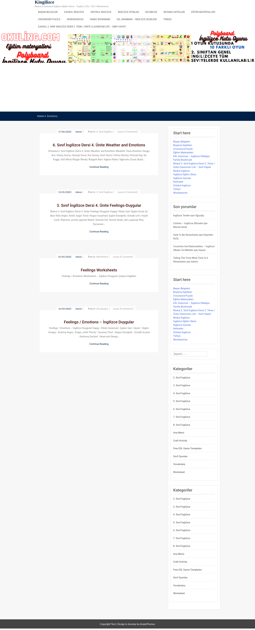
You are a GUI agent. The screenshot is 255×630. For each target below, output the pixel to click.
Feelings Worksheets (99, 270)
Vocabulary (102, 308)
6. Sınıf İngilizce (104, 131)
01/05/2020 (64, 256)
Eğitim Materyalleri (203, 12)
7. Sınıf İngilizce (181, 416)
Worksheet (102, 256)
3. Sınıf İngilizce (104, 192)
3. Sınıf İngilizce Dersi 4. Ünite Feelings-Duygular (99, 205)
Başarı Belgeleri (48, 12)
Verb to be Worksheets (185, 234)
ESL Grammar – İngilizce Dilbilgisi (137, 19)
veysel (202, 250)
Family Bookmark (100, 19)
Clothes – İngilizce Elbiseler (188, 223)
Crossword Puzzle (49, 19)
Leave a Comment (127, 131)
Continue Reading (99, 166)
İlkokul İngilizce (74, 12)
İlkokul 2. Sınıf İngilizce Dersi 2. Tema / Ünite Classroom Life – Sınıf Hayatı (82, 26)
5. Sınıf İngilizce (181, 401)
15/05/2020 (64, 192)
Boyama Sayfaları (174, 12)
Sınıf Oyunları (180, 456)
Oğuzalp (199, 215)
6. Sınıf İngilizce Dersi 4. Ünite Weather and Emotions (99, 145)
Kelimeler (151, 12)
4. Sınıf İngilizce (181, 393)
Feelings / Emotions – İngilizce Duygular (99, 322)
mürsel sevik (180, 227)
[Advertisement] (127, 87)
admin (78, 131)
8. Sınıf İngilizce (181, 424)
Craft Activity (180, 440)
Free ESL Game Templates (187, 448)
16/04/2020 (64, 308)
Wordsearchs (75, 19)
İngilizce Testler (181, 215)
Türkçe (167, 19)
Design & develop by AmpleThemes (136, 624)
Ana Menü (178, 432)
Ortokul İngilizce (101, 12)
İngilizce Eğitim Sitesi (184, 174)
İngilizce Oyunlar (128, 12)
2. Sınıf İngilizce (181, 377)
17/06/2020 (64, 131)
